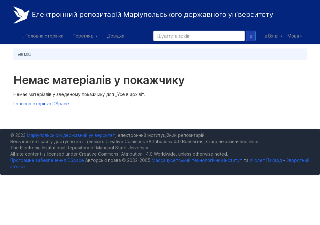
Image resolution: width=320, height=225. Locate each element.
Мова (295, 35)
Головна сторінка (43, 36)
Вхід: (274, 36)
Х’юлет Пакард (266, 160)
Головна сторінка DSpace (41, 103)
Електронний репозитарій (143, 14)
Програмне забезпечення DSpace (47, 160)
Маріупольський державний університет (71, 135)
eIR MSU (24, 54)
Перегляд (85, 35)
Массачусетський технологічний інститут (197, 160)
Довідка (115, 35)
